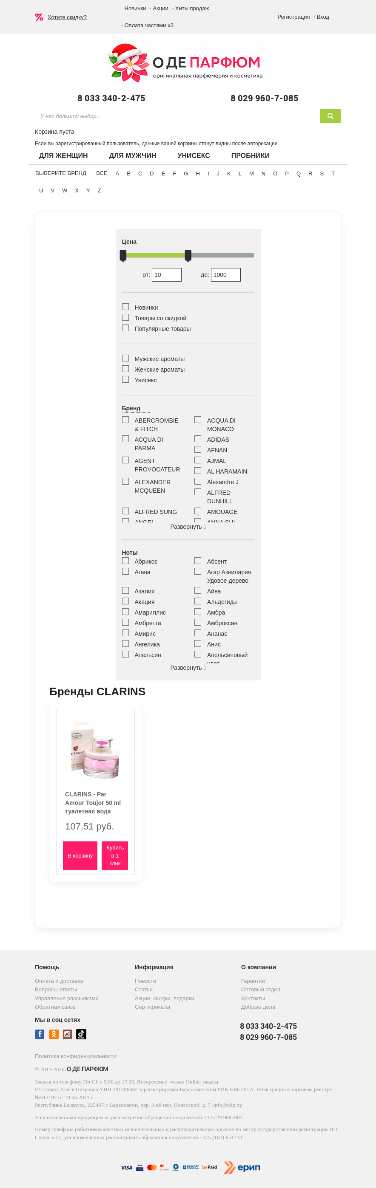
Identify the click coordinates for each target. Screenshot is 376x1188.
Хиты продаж (192, 8)
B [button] (129, 173)
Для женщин (63, 155)
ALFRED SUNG (156, 511)
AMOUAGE (222, 511)
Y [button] (88, 190)
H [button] (197, 173)
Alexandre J (223, 482)
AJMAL (216, 460)
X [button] (77, 190)
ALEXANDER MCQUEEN (153, 486)
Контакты (253, 998)
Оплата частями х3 (149, 25)
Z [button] (99, 190)
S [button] (322, 173)
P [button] (287, 173)
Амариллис (150, 612)
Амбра (216, 612)
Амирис (145, 633)
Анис (214, 644)
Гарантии (253, 981)
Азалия (145, 591)
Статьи (144, 989)
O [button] (275, 173)
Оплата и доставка (59, 981)
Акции (160, 8)
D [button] (152, 173)
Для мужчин (133, 155)
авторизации (263, 144)
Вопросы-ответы (56, 989)
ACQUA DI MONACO (221, 424)
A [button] (118, 173)
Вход (323, 17)
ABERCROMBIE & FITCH (157, 424)
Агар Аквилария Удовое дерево (229, 576)
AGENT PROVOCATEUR (157, 465)
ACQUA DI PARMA (149, 443)
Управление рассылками (67, 998)
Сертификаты (152, 1007)
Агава (143, 572)
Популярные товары (163, 328)
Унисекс (193, 155)
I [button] (208, 173)
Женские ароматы (160, 369)
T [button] (333, 173)
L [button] (240, 173)
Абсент (217, 561)
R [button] (310, 173)
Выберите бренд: (61, 173)
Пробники (250, 155)
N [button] (263, 173)
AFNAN (217, 450)
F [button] (174, 173)
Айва (214, 591)
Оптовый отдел (260, 989)
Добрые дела (258, 1007)
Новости (145, 981)
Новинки (135, 8)
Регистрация (294, 17)
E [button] (163, 173)
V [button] (52, 190)
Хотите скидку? (67, 17)
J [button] (218, 173)
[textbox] (177, 116)
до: (221, 275)
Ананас (217, 633)
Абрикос (146, 561)
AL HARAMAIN (227, 471)
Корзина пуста (54, 131)
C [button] (140, 173)
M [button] (251, 173)
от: (162, 275)
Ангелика (147, 644)
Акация (145, 601)
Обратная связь (55, 1007)
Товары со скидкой (161, 318)
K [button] (229, 173)
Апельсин (148, 655)
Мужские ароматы (160, 359)
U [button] (41, 190)
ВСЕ (101, 173)
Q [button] (298, 173)
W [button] (64, 190)
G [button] (186, 173)
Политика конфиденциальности (76, 1056)
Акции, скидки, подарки (164, 998)
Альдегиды (222, 601)
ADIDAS (218, 439)
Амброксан (222, 623)
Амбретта (148, 623)
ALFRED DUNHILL (220, 497)
